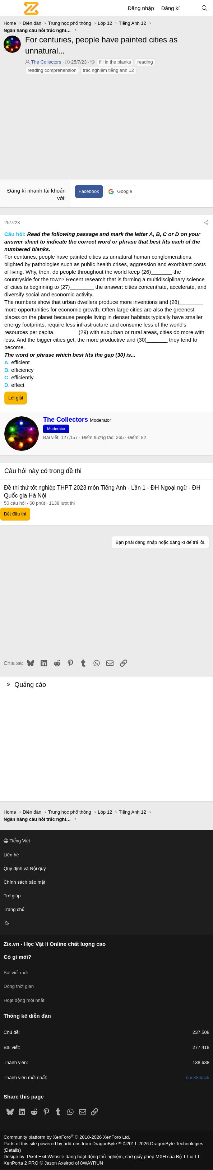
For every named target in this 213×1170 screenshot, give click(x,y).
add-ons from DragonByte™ (93, 1143)
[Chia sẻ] (206, 222)
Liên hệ (11, 854)
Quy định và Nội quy (25, 868)
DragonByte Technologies (176, 1143)
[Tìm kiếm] (205, 8)
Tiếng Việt (17, 840)
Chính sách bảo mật (24, 882)
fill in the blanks (115, 62)
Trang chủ (14, 909)
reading (145, 62)
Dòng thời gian (19, 986)
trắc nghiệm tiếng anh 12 (108, 70)
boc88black (197, 1077)
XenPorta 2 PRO (21, 1163)
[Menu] (9, 8)
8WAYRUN (91, 1163)
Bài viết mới (16, 972)
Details (12, 1150)
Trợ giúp (12, 895)
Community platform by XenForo (67, 1137)
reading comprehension (52, 70)
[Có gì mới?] (190, 8)
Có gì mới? (17, 957)
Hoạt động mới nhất (24, 1000)
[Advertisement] (106, 129)
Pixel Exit (36, 1156)
